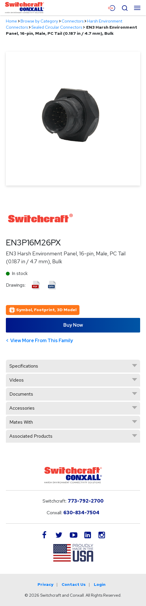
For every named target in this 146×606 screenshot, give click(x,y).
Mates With (21, 422)
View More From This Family (41, 340)
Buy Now (73, 325)
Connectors (73, 21)
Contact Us (74, 584)
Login (100, 584)
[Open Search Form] (124, 7)
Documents (21, 394)
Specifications (23, 366)
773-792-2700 (85, 501)
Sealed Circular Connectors (56, 27)
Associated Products (30, 436)
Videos (16, 380)
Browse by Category (39, 21)
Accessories (22, 408)
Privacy (45, 584)
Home (11, 21)
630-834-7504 (81, 513)
